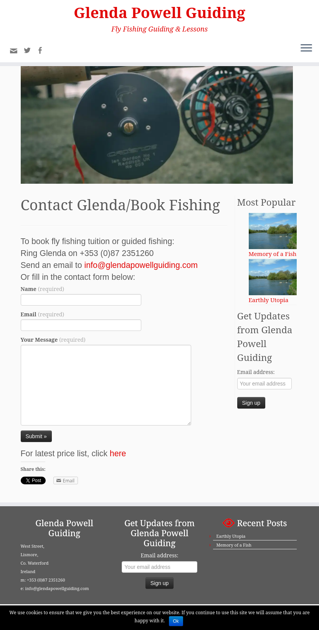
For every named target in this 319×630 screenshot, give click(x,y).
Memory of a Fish (233, 545)
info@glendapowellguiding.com (141, 267)
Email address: (256, 374)
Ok (176, 621)
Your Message (53, 342)
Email (42, 316)
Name (42, 291)
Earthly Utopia (230, 536)
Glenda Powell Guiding (159, 13)
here (118, 455)
